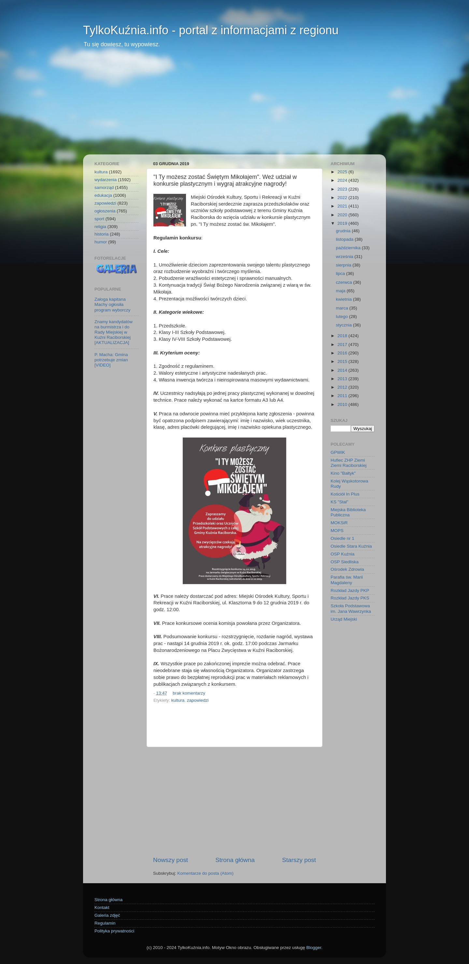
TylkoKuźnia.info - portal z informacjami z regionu (210, 30)
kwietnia (344, 299)
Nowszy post (170, 859)
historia (101, 234)
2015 (342, 361)
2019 (342, 223)
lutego (342, 316)
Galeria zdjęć (107, 915)
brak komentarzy (189, 693)
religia (100, 226)
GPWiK (338, 452)
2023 (342, 189)
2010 (342, 404)
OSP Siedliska (345, 561)
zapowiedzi (198, 700)
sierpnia (344, 265)
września (345, 256)
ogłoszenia (105, 211)
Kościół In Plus (345, 494)
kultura (178, 700)
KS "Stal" (339, 501)
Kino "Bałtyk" (343, 473)
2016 (342, 353)
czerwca (344, 282)
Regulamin (105, 923)
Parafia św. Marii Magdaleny (347, 580)
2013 (342, 378)
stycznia (344, 325)
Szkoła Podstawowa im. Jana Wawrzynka (351, 608)
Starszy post (299, 859)
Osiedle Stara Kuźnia (351, 546)
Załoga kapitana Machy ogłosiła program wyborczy (112, 304)
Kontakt (101, 907)
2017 (342, 344)
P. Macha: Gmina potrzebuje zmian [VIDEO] (111, 359)
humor (100, 241)
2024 (342, 180)
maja (341, 290)
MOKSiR (339, 522)
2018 (342, 335)
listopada (345, 239)
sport (99, 218)
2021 (342, 206)
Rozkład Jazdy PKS (350, 598)
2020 (342, 214)
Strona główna (235, 859)
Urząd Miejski (344, 619)
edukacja (103, 195)
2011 (342, 395)
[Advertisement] (234, 105)
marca (342, 308)
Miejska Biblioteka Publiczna (348, 512)
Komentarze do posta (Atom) (205, 873)
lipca (341, 273)
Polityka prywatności (114, 930)
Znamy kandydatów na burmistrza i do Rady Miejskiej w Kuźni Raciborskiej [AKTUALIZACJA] (113, 332)
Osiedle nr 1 (342, 538)
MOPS (337, 530)
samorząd (104, 187)
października (349, 247)
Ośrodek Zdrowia (347, 569)
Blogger (313, 947)
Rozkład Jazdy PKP (350, 590)
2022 (342, 197)
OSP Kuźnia (342, 554)
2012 (342, 387)
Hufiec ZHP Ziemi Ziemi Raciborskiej (348, 463)
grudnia (344, 230)
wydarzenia (105, 179)
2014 (342, 370)
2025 (342, 171)
